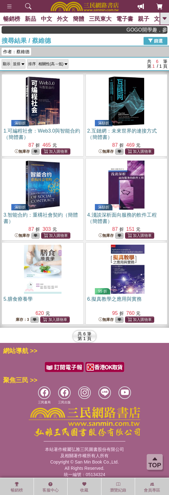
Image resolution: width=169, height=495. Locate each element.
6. (114, 299)
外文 (62, 19)
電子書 (124, 19)
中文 (46, 19)
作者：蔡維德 (16, 51)
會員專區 (152, 487)
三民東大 (100, 19)
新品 (30, 19)
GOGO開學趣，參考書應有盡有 (150, 29)
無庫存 (22, 151)
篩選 (155, 40)
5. (18, 299)
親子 (143, 19)
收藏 (84, 487)
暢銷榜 (11, 19)
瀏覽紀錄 (118, 487)
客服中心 (50, 487)
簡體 (78, 19)
